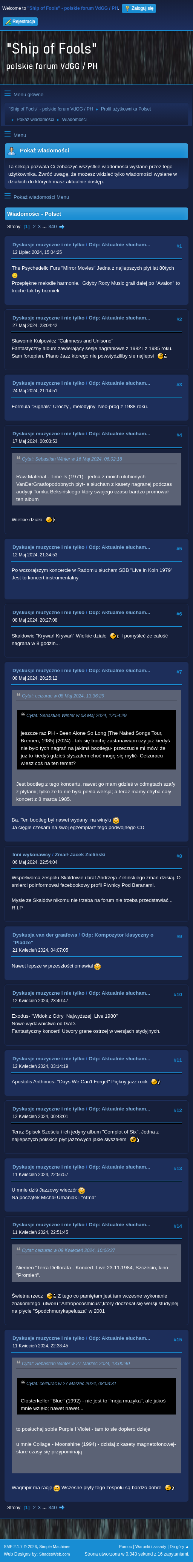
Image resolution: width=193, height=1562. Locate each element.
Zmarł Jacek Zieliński (80, 854)
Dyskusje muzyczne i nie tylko (48, 244)
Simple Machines (54, 1546)
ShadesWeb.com (54, 1554)
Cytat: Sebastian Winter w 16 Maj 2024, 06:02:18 (72, 459)
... (45, 226)
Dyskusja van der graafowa (44, 935)
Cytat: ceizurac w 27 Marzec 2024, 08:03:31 (71, 1383)
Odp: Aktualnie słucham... (119, 244)
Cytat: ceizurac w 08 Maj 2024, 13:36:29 (63, 696)
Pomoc (125, 1546)
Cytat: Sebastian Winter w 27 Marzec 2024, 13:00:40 (76, 1364)
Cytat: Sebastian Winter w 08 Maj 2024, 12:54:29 (76, 716)
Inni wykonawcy (31, 854)
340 (52, 226)
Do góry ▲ (179, 1546)
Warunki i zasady (150, 1546)
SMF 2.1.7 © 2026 (20, 1546)
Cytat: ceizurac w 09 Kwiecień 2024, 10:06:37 (68, 1250)
